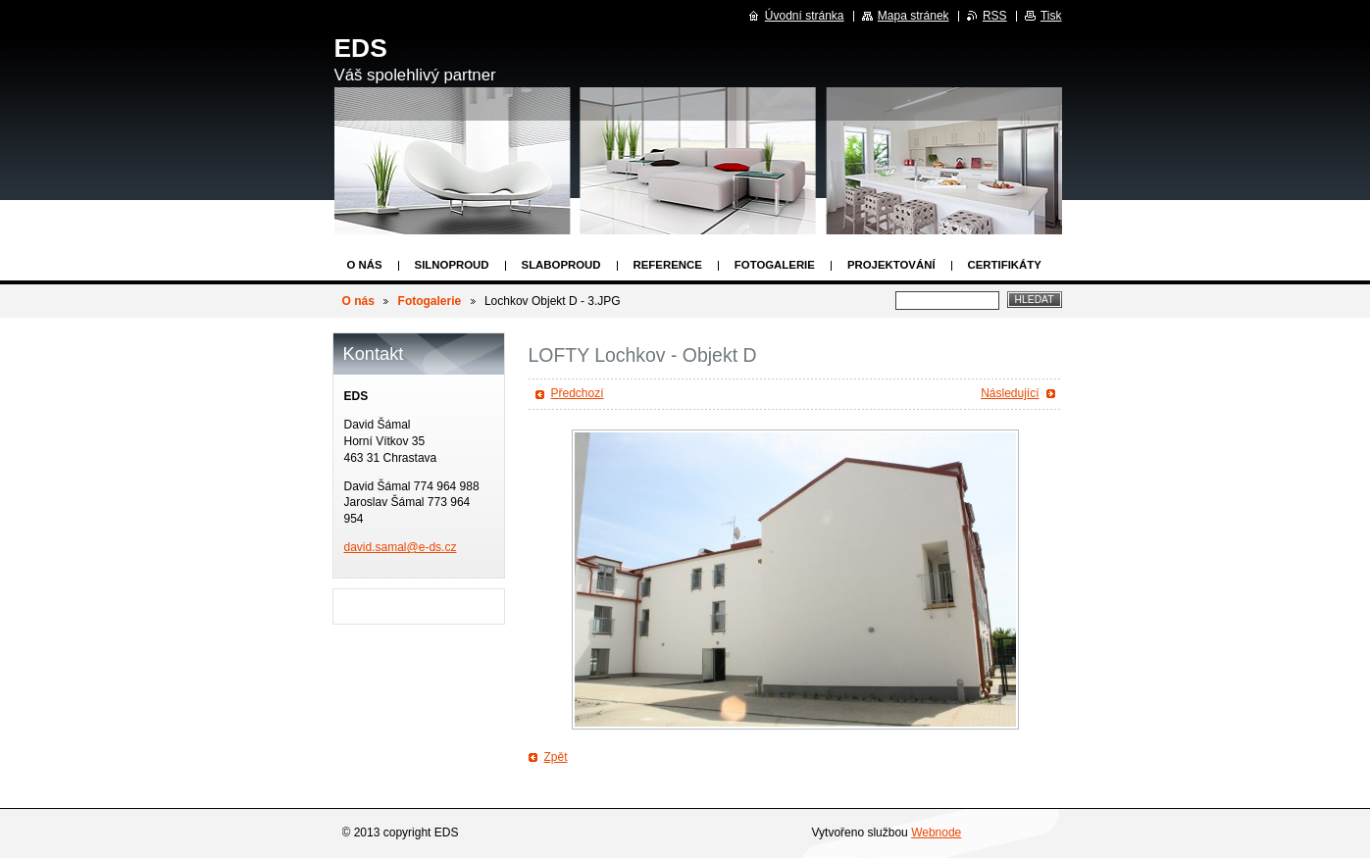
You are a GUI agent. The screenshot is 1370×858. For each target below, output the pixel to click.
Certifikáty (1004, 265)
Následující (1010, 393)
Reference (668, 265)
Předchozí (577, 393)
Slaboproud (561, 265)
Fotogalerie (775, 265)
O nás (364, 265)
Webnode (936, 832)
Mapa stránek (913, 16)
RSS (995, 16)
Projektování (891, 265)
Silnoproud (452, 265)
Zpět (556, 757)
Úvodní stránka (804, 16)
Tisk (1051, 16)
